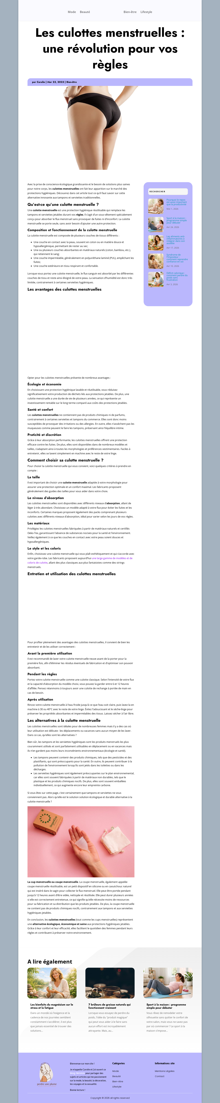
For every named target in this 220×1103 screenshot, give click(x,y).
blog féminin (77, 1073)
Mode (73, 11)
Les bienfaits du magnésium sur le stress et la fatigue (51, 1006)
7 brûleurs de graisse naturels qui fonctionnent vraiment (109, 1006)
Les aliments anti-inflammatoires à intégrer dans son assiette (176, 240)
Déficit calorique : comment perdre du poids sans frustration (177, 276)
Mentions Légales (164, 1071)
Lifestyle (145, 11)
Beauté (86, 11)
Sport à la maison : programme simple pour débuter (177, 220)
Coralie (41, 82)
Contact (159, 1076)
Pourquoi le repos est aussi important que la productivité (177, 202)
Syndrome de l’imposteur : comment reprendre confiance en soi (177, 258)
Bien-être (129, 11)
